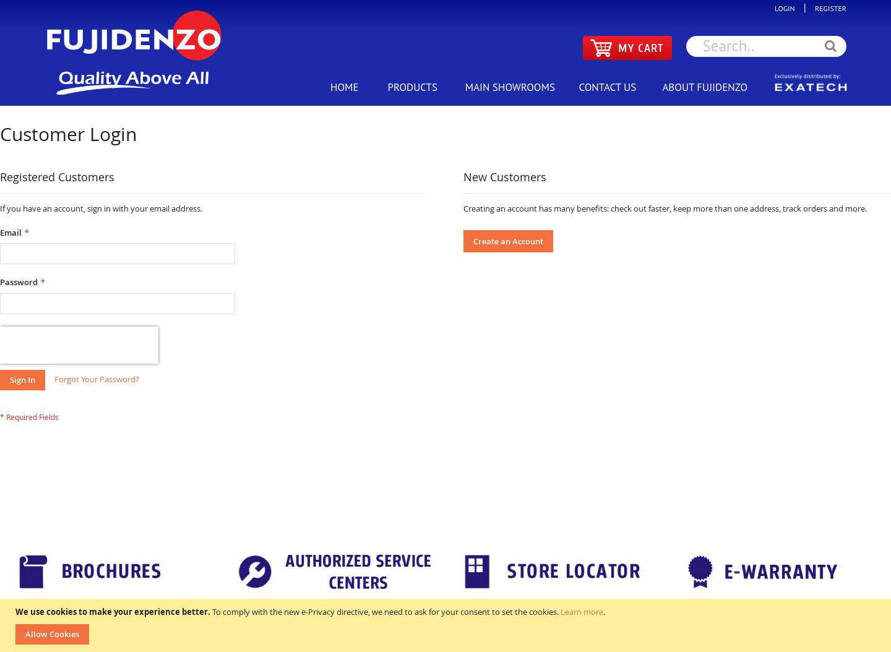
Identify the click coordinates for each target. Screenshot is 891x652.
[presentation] (79, 345)
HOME (344, 87)
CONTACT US (607, 87)
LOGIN (788, 8)
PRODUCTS (412, 87)
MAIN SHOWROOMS (510, 87)
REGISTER (827, 8)
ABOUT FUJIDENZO (704, 87)
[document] (447, 625)
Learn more (582, 611)
